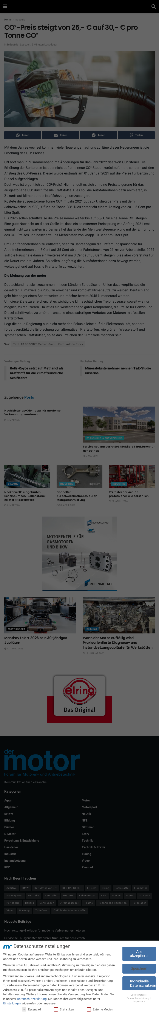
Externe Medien (100, 1009)
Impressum (139, 1001)
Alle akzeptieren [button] (140, 954)
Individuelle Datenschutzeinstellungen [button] (143, 983)
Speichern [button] (139, 968)
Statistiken (64, 1009)
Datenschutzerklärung (32, 999)
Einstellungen (12, 1003)
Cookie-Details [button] (138, 994)
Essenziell (31, 1009)
